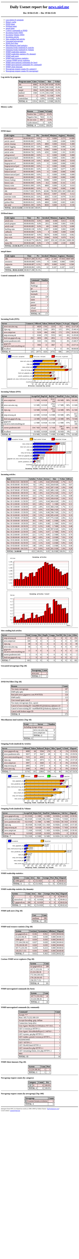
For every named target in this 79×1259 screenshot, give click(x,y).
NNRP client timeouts (14, 67)
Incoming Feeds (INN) (14, 33)
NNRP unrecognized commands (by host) (21, 63)
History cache (11, 22)
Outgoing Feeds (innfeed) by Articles (20, 48)
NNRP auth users (12, 56)
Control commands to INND (16, 31)
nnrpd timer (10, 28)
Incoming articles (12, 37)
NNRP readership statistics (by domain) (21, 54)
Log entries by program (15, 20)
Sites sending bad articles (15, 39)
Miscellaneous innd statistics (17, 45)
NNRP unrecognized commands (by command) (24, 65)
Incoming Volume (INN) (15, 35)
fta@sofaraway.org (53, 1109)
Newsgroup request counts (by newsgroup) (22, 71)
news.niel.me (58, 7)
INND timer (10, 24)
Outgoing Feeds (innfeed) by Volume (20, 50)
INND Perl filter (12, 43)
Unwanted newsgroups (14, 41)
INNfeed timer (11, 26)
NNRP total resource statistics (17, 58)
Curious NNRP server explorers (18, 60)
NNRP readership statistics (16, 52)
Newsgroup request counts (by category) (21, 69)
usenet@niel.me (15, 1110)
